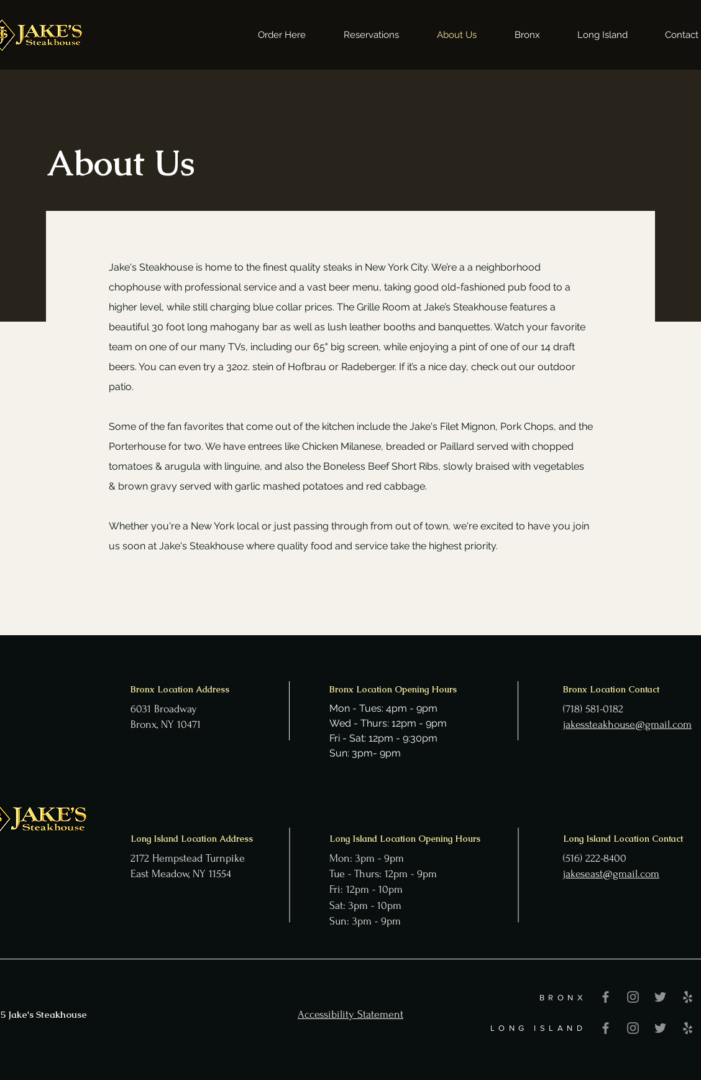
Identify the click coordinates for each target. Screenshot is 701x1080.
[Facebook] (605, 997)
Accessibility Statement (350, 1014)
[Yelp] (687, 997)
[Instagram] (633, 997)
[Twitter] (660, 997)
